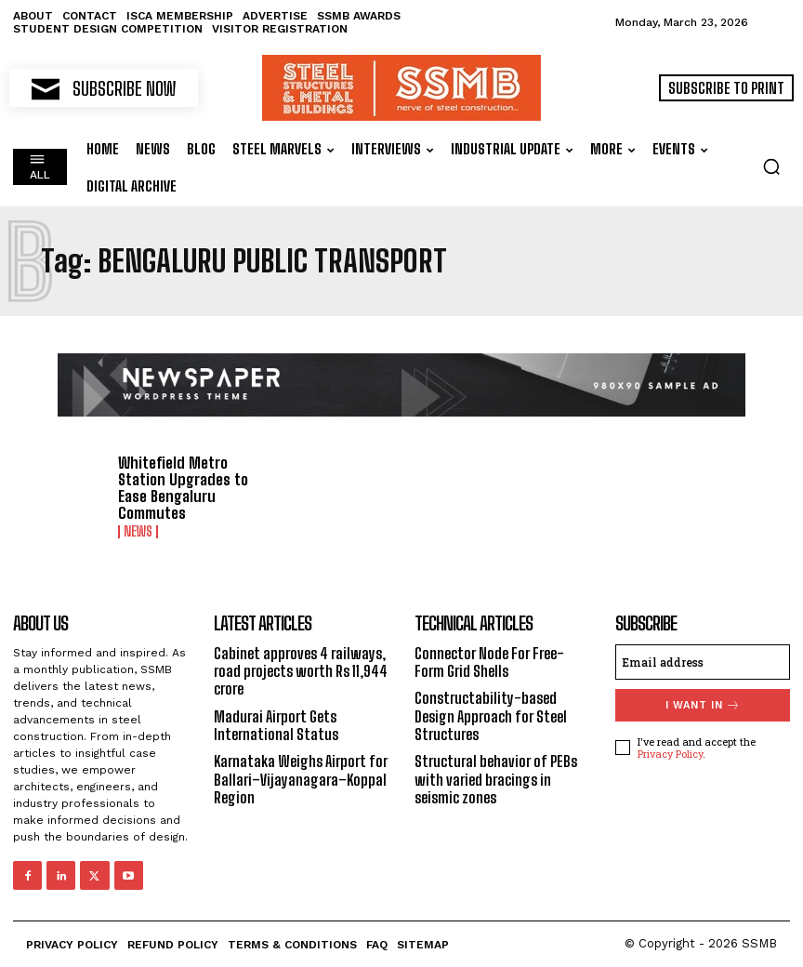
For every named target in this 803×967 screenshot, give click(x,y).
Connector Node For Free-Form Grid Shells (489, 661)
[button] (771, 166)
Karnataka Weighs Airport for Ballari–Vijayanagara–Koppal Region (301, 777)
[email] (702, 661)
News (138, 531)
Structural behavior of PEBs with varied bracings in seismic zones (496, 777)
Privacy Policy (670, 753)
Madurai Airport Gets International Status (276, 723)
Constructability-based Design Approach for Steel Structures (491, 714)
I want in (703, 704)
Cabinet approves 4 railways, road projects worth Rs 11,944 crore (301, 669)
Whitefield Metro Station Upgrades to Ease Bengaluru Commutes (180, 487)
